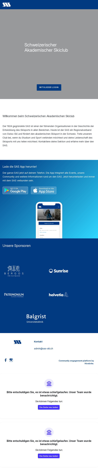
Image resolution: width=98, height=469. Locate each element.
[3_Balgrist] (49, 318)
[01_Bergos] (26, 270)
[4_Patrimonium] (26, 294)
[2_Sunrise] (71, 270)
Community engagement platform (75, 360)
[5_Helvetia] (71, 294)
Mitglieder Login (49, 87)
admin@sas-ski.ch (43, 348)
